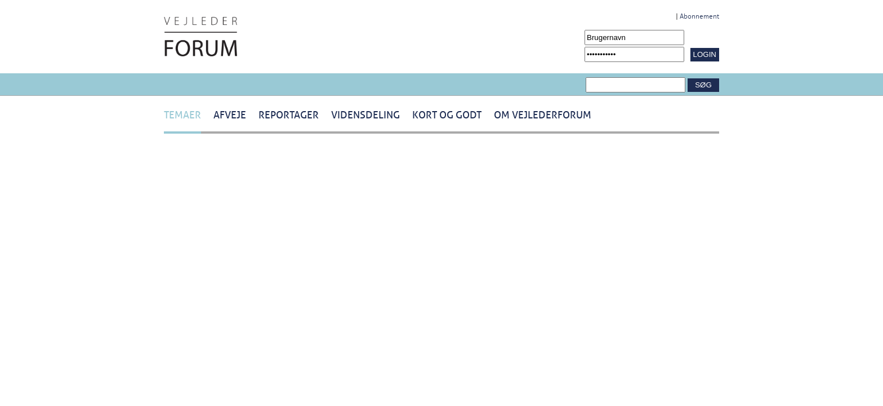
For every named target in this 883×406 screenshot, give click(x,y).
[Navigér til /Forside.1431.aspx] (200, 36)
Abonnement (699, 16)
